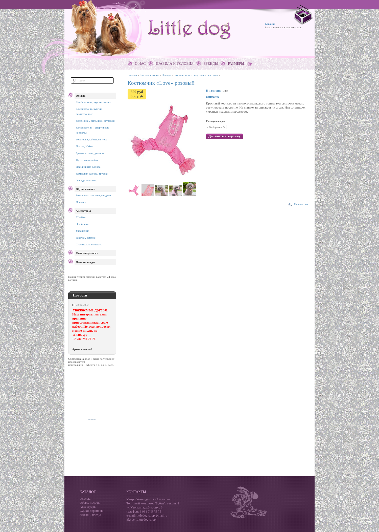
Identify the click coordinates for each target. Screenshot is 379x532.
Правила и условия (175, 64)
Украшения (82, 230)
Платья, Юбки (84, 146)
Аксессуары (83, 210)
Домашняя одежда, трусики (92, 173)
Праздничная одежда (88, 166)
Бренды (211, 64)
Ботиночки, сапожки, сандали (93, 195)
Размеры (236, 64)
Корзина (270, 23)
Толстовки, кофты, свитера (91, 139)
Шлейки (81, 217)
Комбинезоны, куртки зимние (93, 101)
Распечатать (301, 204)
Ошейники (82, 223)
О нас (140, 64)
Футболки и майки (87, 159)
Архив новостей (82, 349)
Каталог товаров (149, 74)
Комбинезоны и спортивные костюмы (196, 74)
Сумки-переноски (87, 252)
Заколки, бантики (86, 237)
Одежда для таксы (86, 180)
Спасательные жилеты (89, 244)
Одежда (80, 95)
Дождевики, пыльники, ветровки (95, 120)
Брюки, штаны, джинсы (90, 153)
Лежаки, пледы (85, 262)
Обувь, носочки (85, 188)
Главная (132, 74)
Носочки (81, 202)
